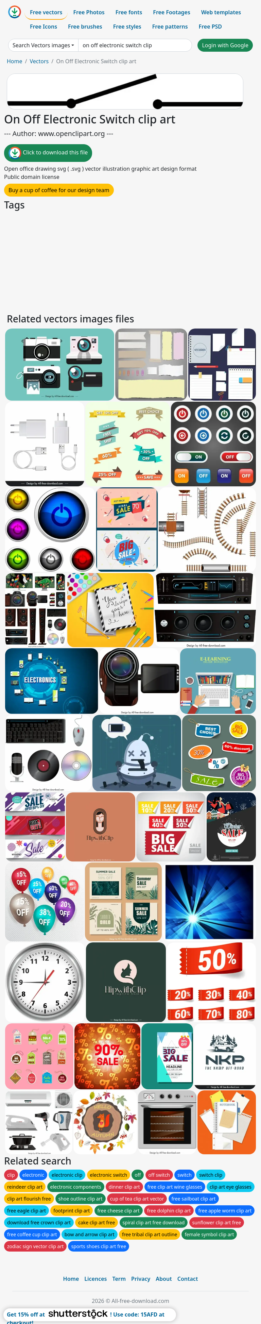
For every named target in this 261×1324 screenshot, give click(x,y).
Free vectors (46, 12)
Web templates (221, 12)
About (164, 1279)
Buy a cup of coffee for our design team (58, 190)
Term (119, 1279)
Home (14, 61)
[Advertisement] (130, 260)
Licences (95, 1279)
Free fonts (129, 12)
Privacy (140, 1279)
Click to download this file (48, 153)
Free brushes (85, 26)
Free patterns (170, 26)
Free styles (127, 26)
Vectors (39, 61)
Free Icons (43, 26)
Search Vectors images (41, 45)
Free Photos (88, 12)
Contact (187, 1279)
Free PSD (210, 26)
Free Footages (171, 12)
